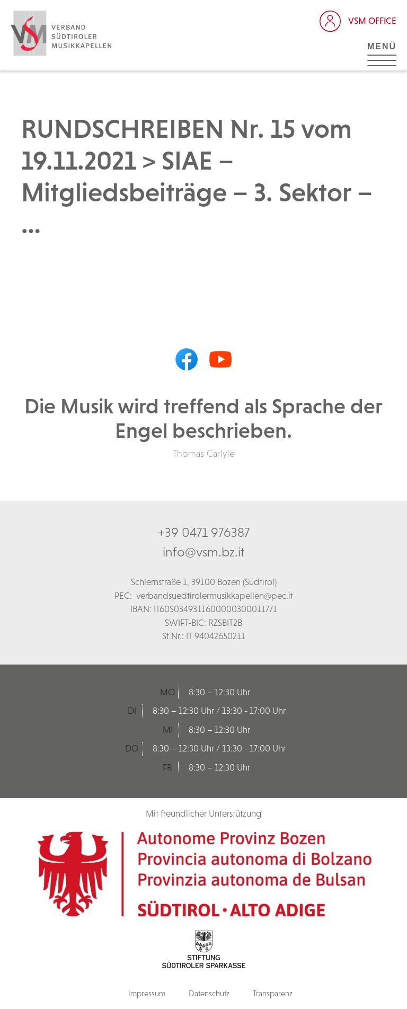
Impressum (146, 993)
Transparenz (273, 993)
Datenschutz (209, 993)
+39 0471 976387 (204, 532)
